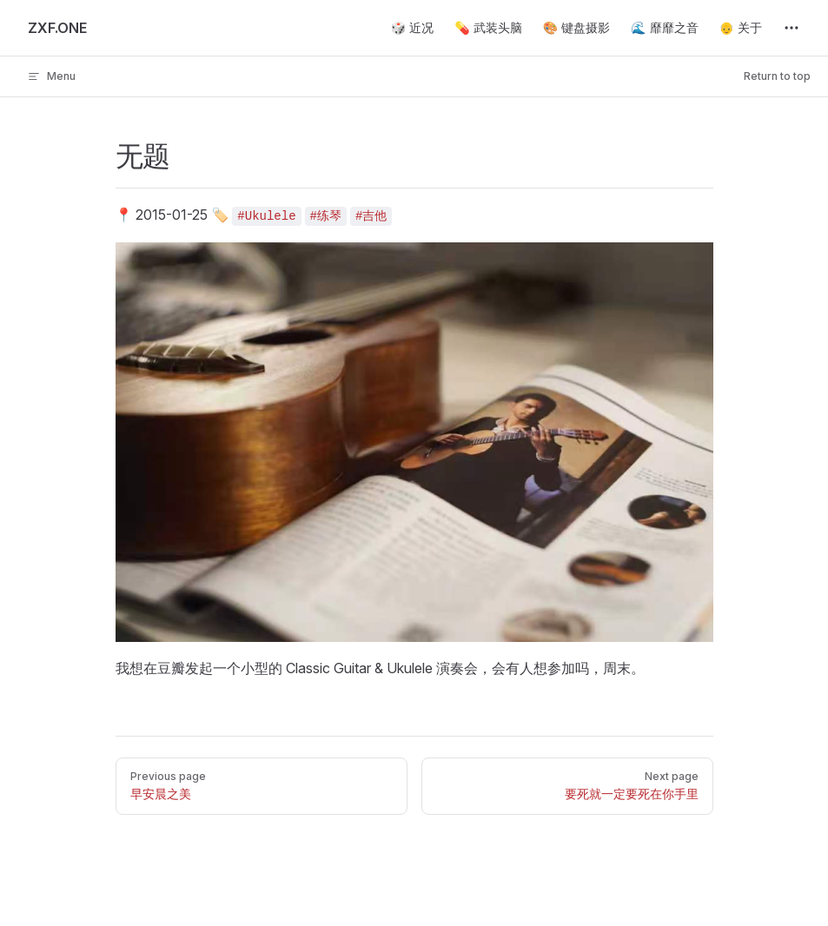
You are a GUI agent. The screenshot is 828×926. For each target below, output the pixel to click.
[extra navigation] (791, 28)
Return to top (777, 76)
